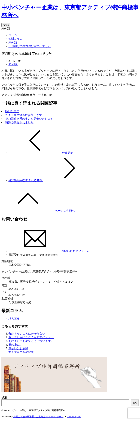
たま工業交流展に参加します (23, 115)
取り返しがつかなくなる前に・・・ (31, 337)
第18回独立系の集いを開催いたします (29, 118)
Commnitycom (74, 416)
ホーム (12, 35)
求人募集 (14, 318)
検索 (4, 397)
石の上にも (15, 344)
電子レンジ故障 (18, 348)
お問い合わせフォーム (49, 250)
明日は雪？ (12, 111)
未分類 (12, 42)
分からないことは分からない (26, 333)
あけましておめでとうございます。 (31, 340)
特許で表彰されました (19, 122)
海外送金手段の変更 (21, 352)
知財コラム (15, 38)
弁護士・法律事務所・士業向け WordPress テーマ (38, 416)
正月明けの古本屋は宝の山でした (29, 46)
